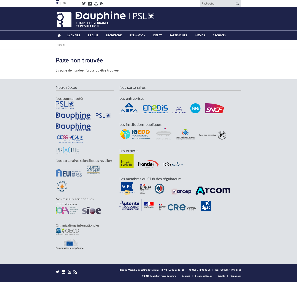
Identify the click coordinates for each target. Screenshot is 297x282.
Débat (157, 35)
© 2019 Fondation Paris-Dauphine (159, 275)
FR (57, 3)
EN (64, 3)
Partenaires (178, 35)
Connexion (235, 275)
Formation (137, 35)
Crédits (221, 275)
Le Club (93, 35)
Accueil (59, 35)
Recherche (114, 35)
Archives (219, 35)
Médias (200, 35)
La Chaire (73, 35)
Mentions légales (203, 275)
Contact (186, 275)
